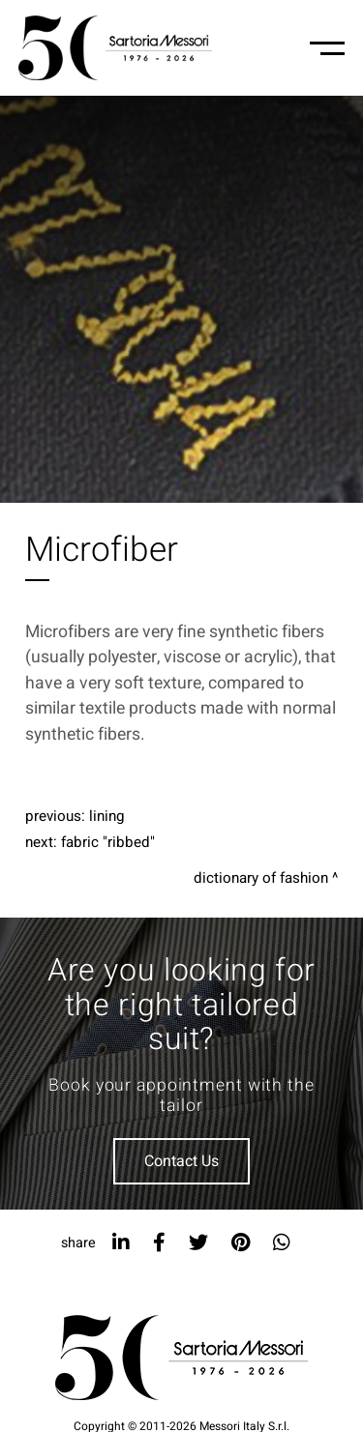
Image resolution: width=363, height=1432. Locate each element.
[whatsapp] (281, 1243)
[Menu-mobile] (327, 48)
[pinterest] (240, 1243)
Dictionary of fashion (261, 878)
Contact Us (181, 1161)
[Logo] (115, 47)
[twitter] (198, 1243)
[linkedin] (121, 1243)
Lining (107, 816)
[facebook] (159, 1243)
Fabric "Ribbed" (108, 842)
